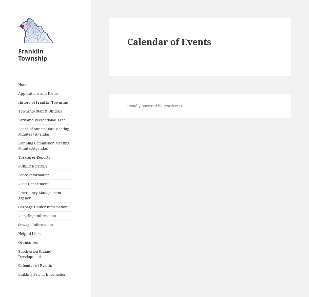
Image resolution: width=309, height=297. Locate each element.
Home (23, 84)
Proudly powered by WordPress (154, 105)
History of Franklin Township (43, 102)
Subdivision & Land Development (34, 254)
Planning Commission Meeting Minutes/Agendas (43, 146)
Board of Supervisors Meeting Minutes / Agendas (43, 131)
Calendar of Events (35, 265)
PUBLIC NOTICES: (33, 166)
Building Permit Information (42, 274)
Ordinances (28, 242)
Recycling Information (37, 215)
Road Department (33, 183)
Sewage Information (35, 224)
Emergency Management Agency (39, 195)
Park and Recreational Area (42, 120)
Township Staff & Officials (40, 111)
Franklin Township (32, 54)
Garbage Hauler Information (42, 207)
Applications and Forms (38, 93)
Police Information (34, 175)
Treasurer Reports (34, 157)
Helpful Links (29, 233)
